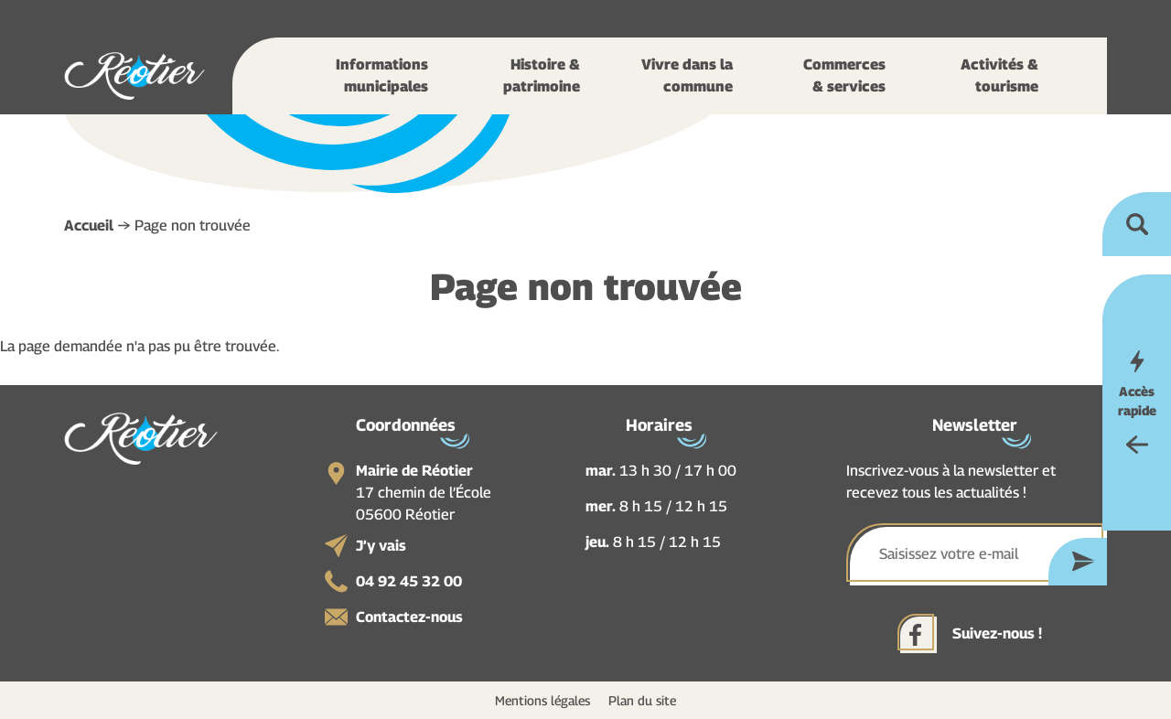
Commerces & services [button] (844, 75)
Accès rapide (1137, 400)
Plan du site (642, 700)
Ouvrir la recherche (1136, 224)
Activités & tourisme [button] (999, 75)
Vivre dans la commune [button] (687, 75)
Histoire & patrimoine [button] (541, 75)
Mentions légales (542, 700)
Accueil (88, 225)
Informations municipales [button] (382, 75)
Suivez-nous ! (997, 633)
